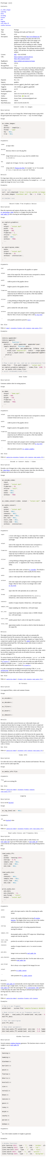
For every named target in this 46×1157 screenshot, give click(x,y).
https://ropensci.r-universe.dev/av (23, 57)
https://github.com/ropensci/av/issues (24, 61)
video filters (6, 470)
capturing (3, 11)
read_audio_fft (5, 23)
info (2, 19)
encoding (3, 15)
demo (2, 13)
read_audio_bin (5, 841)
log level (11, 802)
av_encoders (32, 569)
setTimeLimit (4, 670)
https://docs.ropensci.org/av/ (22, 58)
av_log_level (38, 314)
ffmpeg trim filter (20, 168)
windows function (15, 1043)
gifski (28, 641)
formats (3, 17)
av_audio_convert (21, 970)
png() (29, 320)
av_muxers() (6, 661)
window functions (6, 25)
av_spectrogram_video (7, 212)
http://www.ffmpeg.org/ (33, 36)
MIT (15, 54)
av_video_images (5, 10)
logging (3, 21)
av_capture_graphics (28, 449)
